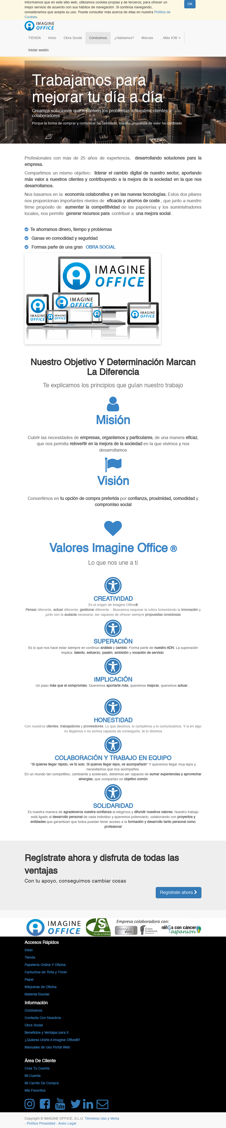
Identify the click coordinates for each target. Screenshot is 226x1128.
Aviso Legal (67, 1123)
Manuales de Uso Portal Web (47, 1047)
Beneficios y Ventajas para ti (46, 1032)
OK (189, 4)
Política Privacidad (41, 1123)
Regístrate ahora (178, 892)
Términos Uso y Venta (102, 1118)
